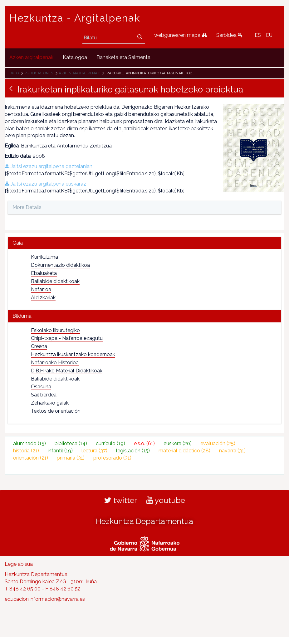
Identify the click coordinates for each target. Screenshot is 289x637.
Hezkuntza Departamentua (144, 521)
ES (258, 35)
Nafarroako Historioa (55, 363)
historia (26, 451)
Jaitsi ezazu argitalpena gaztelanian (48, 166)
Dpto (14, 73)
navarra (232, 451)
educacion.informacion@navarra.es (45, 599)
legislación (133, 451)
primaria (71, 458)
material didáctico (184, 451)
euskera (178, 443)
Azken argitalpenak (79, 73)
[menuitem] (31, 57)
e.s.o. (144, 443)
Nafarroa (41, 289)
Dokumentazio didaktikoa (60, 265)
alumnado (29, 443)
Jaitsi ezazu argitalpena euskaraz (45, 184)
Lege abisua (19, 564)
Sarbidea (229, 35)
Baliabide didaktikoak (55, 281)
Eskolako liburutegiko (55, 330)
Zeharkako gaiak (50, 403)
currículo (110, 443)
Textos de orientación (56, 411)
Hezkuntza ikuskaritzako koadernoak (73, 354)
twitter (120, 500)
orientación (30, 458)
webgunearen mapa (180, 35)
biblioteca (71, 443)
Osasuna (41, 387)
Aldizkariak (43, 298)
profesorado (112, 458)
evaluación (217, 443)
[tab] (144, 243)
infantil (60, 451)
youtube (165, 500)
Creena (39, 346)
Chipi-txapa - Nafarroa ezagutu (67, 338)
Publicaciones (38, 73)
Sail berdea (43, 395)
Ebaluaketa (44, 273)
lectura (94, 451)
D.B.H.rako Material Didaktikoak (66, 371)
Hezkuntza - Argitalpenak (74, 18)
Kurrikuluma (44, 257)
